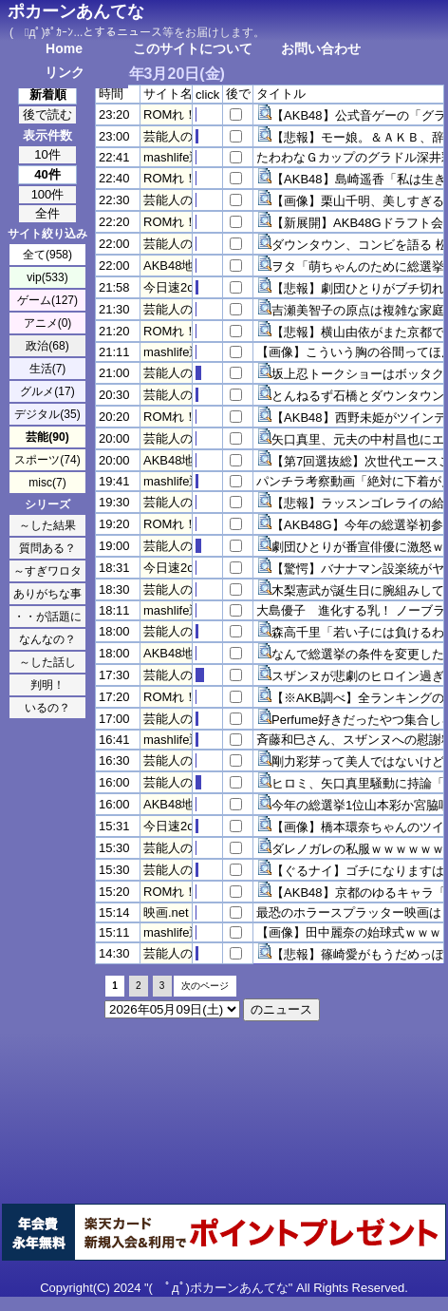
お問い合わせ (321, 48)
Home (64, 48)
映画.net (166, 912)
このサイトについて (192, 48)
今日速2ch (171, 287)
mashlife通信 (178, 157)
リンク (64, 72)
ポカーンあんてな (76, 11)
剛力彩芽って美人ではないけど (357, 761)
